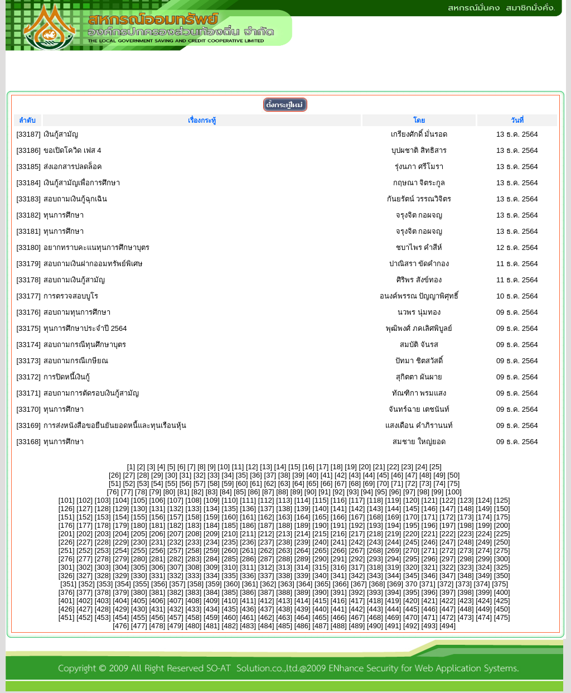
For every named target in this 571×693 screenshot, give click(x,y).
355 (141, 584)
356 (159, 584)
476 (121, 626)
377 (85, 592)
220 (411, 534)
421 (429, 600)
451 (66, 617)
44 (368, 475)
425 (502, 600)
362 (268, 584)
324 (484, 567)
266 (338, 550)
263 (284, 550)
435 (230, 609)
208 (193, 534)
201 (66, 534)
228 (102, 542)
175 (502, 517)
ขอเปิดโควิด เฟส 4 (72, 150)
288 (284, 559)
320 (411, 567)
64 (298, 483)
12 (252, 467)
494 (448, 626)
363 (286, 584)
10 (224, 467)
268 (375, 550)
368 (377, 584)
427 (85, 609)
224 (484, 534)
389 (302, 592)
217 (357, 534)
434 (212, 609)
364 (304, 584)
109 (212, 500)
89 (296, 492)
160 (230, 517)
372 (445, 584)
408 (193, 600)
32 (200, 475)
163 (284, 517)
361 (250, 584)
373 (464, 584)
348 (465, 575)
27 (129, 475)
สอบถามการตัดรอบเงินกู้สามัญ (91, 393)
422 (448, 600)
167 (357, 517)
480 (193, 626)
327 (85, 575)
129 (121, 508)
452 (85, 617)
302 (85, 567)
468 (375, 617)
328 (102, 575)
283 (193, 559)
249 (484, 542)
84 (226, 492)
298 (465, 559)
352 (86, 584)
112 (266, 500)
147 (448, 508)
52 (129, 483)
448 (465, 609)
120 (411, 500)
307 (176, 567)
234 (212, 542)
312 (266, 567)
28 (143, 475)
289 (302, 559)
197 (448, 525)
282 (176, 559)
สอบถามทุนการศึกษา (76, 312)
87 (268, 492)
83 (211, 492)
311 (248, 567)
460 (230, 617)
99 (437, 492)
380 (139, 592)
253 (102, 550)
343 (375, 575)
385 (230, 592)
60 (242, 483)
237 (266, 542)
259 (212, 550)
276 (66, 559)
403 (102, 600)
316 (338, 567)
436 (248, 609)
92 (338, 492)
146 (429, 508)
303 (102, 567)
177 (85, 525)
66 (326, 483)
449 (484, 609)
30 (171, 475)
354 (123, 584)
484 (266, 626)
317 (357, 567)
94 (367, 492)
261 (248, 550)
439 (302, 609)
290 (320, 559)
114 (302, 500)
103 (102, 500)
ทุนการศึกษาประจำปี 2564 (85, 328)
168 (375, 517)
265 (320, 550)
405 (139, 600)
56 (185, 483)
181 (157, 525)
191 (338, 525)
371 (428, 584)
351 (68, 584)
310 (230, 567)
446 (429, 609)
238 (284, 542)
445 (411, 609)
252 (85, 550)
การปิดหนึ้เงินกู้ (66, 377)
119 (393, 500)
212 (266, 534)
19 (351, 467)
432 (176, 609)
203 (102, 534)
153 (102, 517)
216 (338, 534)
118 (375, 500)
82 (197, 492)
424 (484, 600)
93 (352, 492)
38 (284, 475)
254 (121, 550)
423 (465, 600)
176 (66, 525)
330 (139, 575)
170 (411, 517)
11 (237, 467)
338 (284, 575)
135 (230, 508)
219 (393, 534)
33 (213, 475)
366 (341, 584)
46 (397, 475)
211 (248, 534)
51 (115, 483)
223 (465, 534)
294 (393, 559)
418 (375, 600)
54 (157, 483)
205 (139, 534)
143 (375, 508)
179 (121, 525)
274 (484, 550)
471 (429, 617)
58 (213, 483)
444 (393, 609)
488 (338, 626)
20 (365, 467)
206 (157, 534)
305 (139, 567)
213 (284, 534)
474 (484, 617)
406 (157, 600)
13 (266, 467)
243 (375, 542)
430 (139, 609)
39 (298, 475)
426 (66, 609)
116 (338, 500)
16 (308, 467)
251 (66, 550)
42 (341, 475)
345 (411, 575)
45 (383, 475)
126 (66, 508)
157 (176, 517)
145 (411, 508)
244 (393, 542)
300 (502, 559)
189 (302, 525)
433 (193, 609)
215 (320, 534)
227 (85, 542)
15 (294, 467)
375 (500, 584)
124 (484, 500)
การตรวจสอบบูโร (70, 296)
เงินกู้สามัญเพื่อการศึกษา (81, 183)
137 (266, 508)
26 (115, 475)
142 (357, 508)
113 (284, 500)
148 (465, 508)
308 (193, 567)
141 (338, 508)
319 (393, 567)
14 (280, 467)
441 (338, 609)
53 (143, 483)
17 (322, 467)
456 (157, 617)
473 (465, 617)
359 (213, 584)
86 (254, 492)
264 (302, 550)
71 (397, 483)
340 (320, 575)
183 (193, 525)
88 (282, 492)
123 (465, 500)
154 (121, 517)
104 (121, 500)
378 (102, 592)
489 (357, 626)
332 (176, 575)
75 (453, 483)
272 (448, 550)
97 (409, 492)
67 (341, 483)
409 (212, 600)
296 (429, 559)
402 (85, 600)
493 (429, 626)
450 (502, 609)
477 (139, 626)
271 (429, 550)
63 (284, 483)
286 (248, 559)
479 (176, 626)
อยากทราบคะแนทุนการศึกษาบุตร (96, 247)
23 (407, 467)
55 (171, 483)
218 (375, 534)
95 (381, 492)
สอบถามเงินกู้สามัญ (74, 280)
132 (176, 508)
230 (139, 542)
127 (85, 508)
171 (429, 517)
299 (484, 559)
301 (66, 567)
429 (121, 609)
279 (121, 559)
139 (302, 508)
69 (368, 483)
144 (393, 508)
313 (284, 567)
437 (266, 609)
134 (212, 508)
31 (185, 475)
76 (113, 492)
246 (429, 542)
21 (379, 467)
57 (200, 483)
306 (157, 567)
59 (227, 483)
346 (429, 575)
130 (139, 508)
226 (66, 542)
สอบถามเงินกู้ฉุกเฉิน (75, 199)
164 (302, 517)
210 (230, 534)
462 (266, 617)
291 (338, 559)
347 (448, 575)
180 (139, 525)
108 (193, 500)
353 (105, 584)
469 (393, 617)
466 (338, 617)
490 (375, 626)
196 (429, 525)
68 (355, 483)
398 (465, 592)
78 (141, 492)
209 (212, 534)
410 (230, 600)
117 (357, 500)
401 (66, 600)
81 (183, 492)
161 (248, 517)
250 (502, 542)
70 (383, 483)
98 (423, 492)
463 (284, 617)
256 (157, 550)
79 (155, 492)
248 (465, 542)
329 (121, 575)
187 (266, 525)
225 (502, 534)
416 (338, 600)
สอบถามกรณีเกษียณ (75, 361)
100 (454, 492)
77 (126, 492)
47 (411, 475)
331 (157, 575)
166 (338, 517)
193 (375, 525)
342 (357, 575)
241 (338, 542)
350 (502, 575)
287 (266, 559)
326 (66, 575)
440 (320, 609)
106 (157, 500)
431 (157, 609)
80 (169, 492)
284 (212, 559)
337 (266, 575)
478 (157, 626)
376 (66, 592)
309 (212, 567)
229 (121, 542)
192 (357, 525)
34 (227, 475)
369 (395, 584)
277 (85, 559)
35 (242, 475)
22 (393, 467)
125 (502, 500)
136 (248, 508)
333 (193, 575)
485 (284, 626)
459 (212, 617)
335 (230, 575)
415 (320, 600)
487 (320, 626)
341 (338, 575)
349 (484, 575)
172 (448, 517)
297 (448, 559)
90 (310, 492)
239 (302, 542)
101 (66, 500)
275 (502, 550)
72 (411, 483)
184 (212, 525)
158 (193, 517)
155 (139, 517)
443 (375, 609)
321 (429, 567)
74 (439, 483)
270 (411, 550)
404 (121, 600)
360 (232, 584)
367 (359, 584)
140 (320, 508)
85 (240, 492)
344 (393, 575)
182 (176, 525)
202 (85, 534)
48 (425, 475)
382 (176, 592)
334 (212, 575)
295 (411, 559)
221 (429, 534)
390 (320, 592)
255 (139, 550)
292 (357, 559)
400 (502, 592)
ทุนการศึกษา (63, 215)
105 (139, 500)
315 (320, 567)
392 (357, 592)
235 (230, 542)
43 (355, 475)
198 (465, 525)
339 (302, 575)
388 (284, 592)
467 (357, 617)
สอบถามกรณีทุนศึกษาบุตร (84, 344)
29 (157, 475)
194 (393, 525)
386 (248, 592)
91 (324, 492)
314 (302, 567)
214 (302, 534)
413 (284, 600)
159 (212, 517)
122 (448, 500)
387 (266, 592)
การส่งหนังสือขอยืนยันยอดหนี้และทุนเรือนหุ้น (114, 425)
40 (312, 475)
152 (85, 517)
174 (484, 517)
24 (421, 467)
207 (176, 534)
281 (157, 559)
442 (357, 609)
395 (411, 592)
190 (320, 525)
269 (393, 550)
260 (230, 550)
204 (121, 534)
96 (395, 492)
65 (312, 483)
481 (212, 626)
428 (102, 609)
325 (502, 567)
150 (502, 508)
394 (393, 592)
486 (302, 626)
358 (196, 584)
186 (248, 525)
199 (484, 525)
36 (256, 475)
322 (448, 567)
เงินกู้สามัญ (60, 134)
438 (284, 609)
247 (448, 542)
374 (482, 584)
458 (193, 617)
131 (157, 508)
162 (266, 517)
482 (230, 626)
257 (176, 550)
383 (193, 592)
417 (357, 600)
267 (357, 550)
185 (230, 525)
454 (121, 617)
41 (326, 475)
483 (248, 626)
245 (411, 542)
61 (256, 483)
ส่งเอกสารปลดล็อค (72, 166)
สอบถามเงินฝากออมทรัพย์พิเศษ (93, 263)
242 (357, 542)
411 (248, 600)
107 (176, 500)
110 (230, 500)
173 (465, 517)
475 (502, 617)
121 (429, 500)
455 (139, 617)
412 (266, 600)
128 (102, 508)
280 (139, 559)
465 (320, 617)
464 (302, 617)
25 (435, 467)
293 (375, 559)
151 (66, 517)
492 (411, 626)
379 (121, 592)
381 (157, 592)
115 (320, 500)
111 (248, 500)
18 (336, 467)
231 (157, 542)
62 (270, 483)
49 (439, 475)
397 (448, 592)
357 (177, 584)
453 (102, 617)
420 (411, 600)
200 (502, 525)
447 (448, 609)
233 (193, 542)
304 (121, 567)
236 (248, 542)
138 (284, 508)
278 (102, 559)
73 (425, 483)
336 (248, 575)
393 (375, 592)
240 (320, 542)
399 (484, 592)
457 (176, 617)
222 (448, 534)
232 (176, 542)
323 (465, 567)
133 (193, 508)
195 (411, 525)
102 (85, 500)
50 (453, 475)
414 (302, 600)
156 (157, 517)
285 (230, 559)
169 (393, 517)
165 (320, 517)
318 (375, 567)
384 (212, 592)
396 (429, 592)
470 (411, 617)
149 (484, 508)
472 (448, 617)
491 (393, 626)
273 (465, 550)
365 (323, 584)
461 (248, 617)
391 (338, 592)
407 (176, 600)
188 (284, 525)
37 (270, 475)
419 (393, 600)
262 (266, 550)
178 (102, 525)
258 (193, 550)
